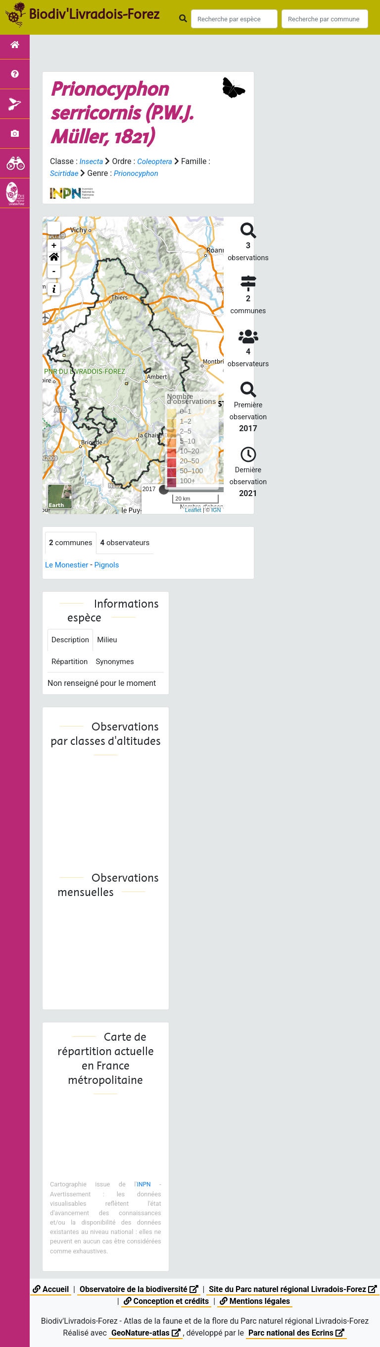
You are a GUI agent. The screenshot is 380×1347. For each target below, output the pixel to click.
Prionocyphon (139, 173)
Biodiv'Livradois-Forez (94, 14)
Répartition (70, 663)
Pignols (110, 565)
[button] (54, 258)
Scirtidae (65, 173)
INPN (143, 1186)
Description (71, 641)
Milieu (110, 641)
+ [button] (54, 246)
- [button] (54, 272)
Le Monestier (68, 565)
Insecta (92, 161)
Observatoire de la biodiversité (145, 1289)
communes (72, 543)
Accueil (56, 1289)
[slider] (164, 490)
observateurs (129, 543)
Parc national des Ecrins (296, 1333)
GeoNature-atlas (145, 1333)
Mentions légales (262, 1301)
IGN (216, 510)
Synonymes (118, 663)
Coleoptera (157, 161)
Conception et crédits (173, 1301)
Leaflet (193, 510)
